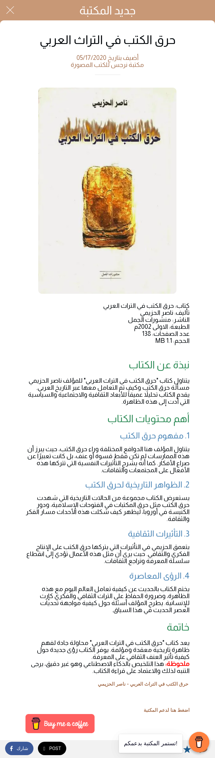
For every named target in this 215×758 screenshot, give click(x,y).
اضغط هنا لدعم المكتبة (167, 710)
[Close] (10, 10)
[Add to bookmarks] (187, 749)
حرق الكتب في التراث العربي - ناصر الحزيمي (143, 684)
